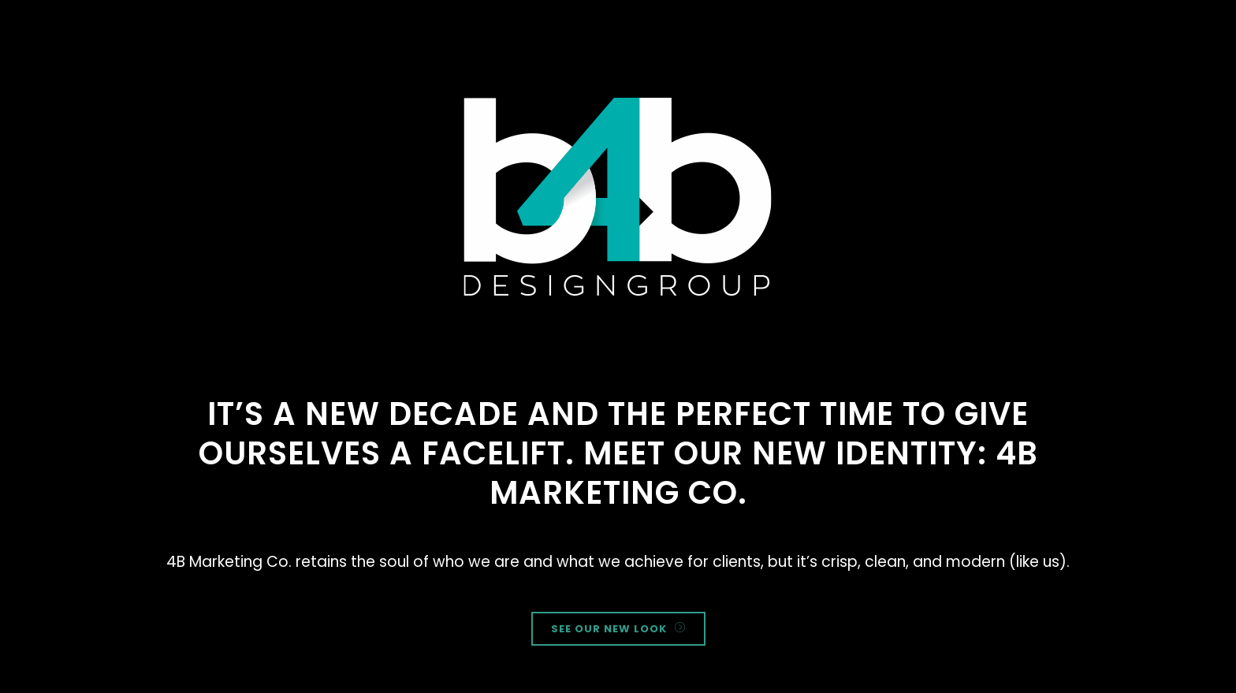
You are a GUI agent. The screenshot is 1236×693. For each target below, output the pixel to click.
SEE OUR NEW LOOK (618, 628)
